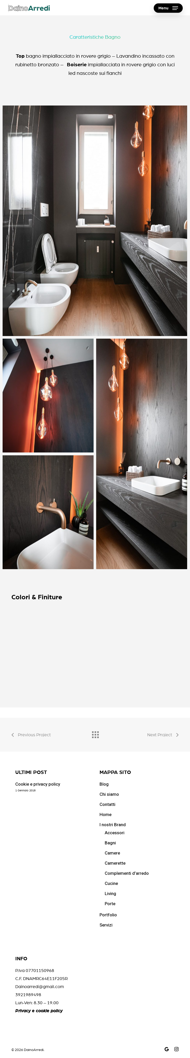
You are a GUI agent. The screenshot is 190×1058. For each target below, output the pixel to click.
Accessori (114, 833)
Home (105, 814)
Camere (112, 853)
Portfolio (108, 915)
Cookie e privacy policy (37, 784)
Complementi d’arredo (127, 873)
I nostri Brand (113, 825)
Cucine (111, 883)
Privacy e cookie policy (38, 1011)
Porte (110, 904)
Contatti (107, 804)
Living (110, 893)
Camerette (115, 863)
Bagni (110, 843)
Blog (104, 784)
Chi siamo (109, 794)
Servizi (106, 925)
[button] (168, 8)
